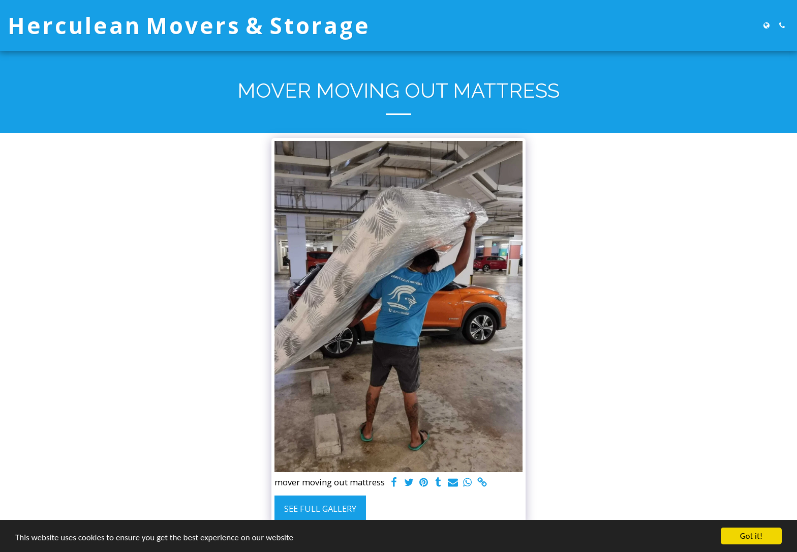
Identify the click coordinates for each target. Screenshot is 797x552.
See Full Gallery (320, 508)
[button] (782, 25)
